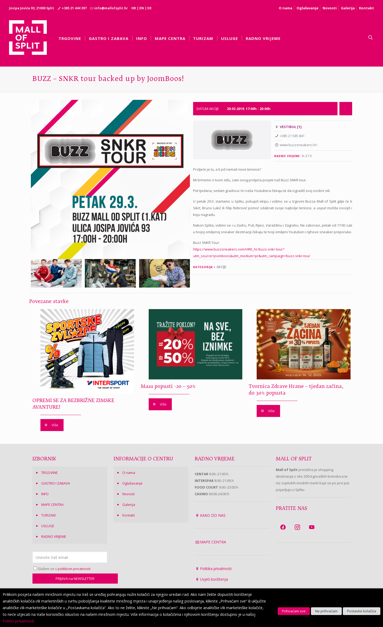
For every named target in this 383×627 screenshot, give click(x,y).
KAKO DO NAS (213, 515)
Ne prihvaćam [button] (326, 611)
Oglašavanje (307, 8)
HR (133, 8)
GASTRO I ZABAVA (55, 483)
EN (141, 8)
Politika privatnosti (216, 568)
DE (149, 8)
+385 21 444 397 (74, 8)
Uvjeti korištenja (214, 579)
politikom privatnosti (74, 568)
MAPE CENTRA (52, 504)
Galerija (348, 8)
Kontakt (366, 8)
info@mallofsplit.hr (111, 8)
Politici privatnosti (18, 621)
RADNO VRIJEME (53, 536)
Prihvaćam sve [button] (294, 611)
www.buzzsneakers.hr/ (299, 144)
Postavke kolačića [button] (361, 611)
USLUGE (47, 525)
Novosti (330, 8)
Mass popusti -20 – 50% (168, 386)
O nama (285, 8)
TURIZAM (48, 515)
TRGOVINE (49, 472)
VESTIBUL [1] (291, 126)
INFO (45, 493)
